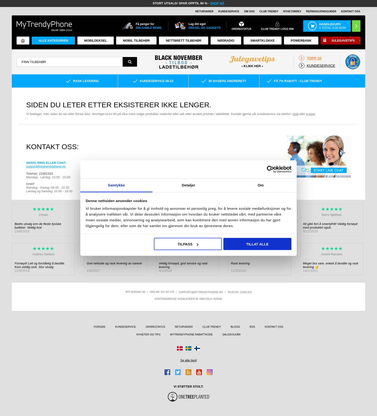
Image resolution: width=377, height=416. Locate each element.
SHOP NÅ (217, 3)
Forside (100, 326)
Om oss (249, 11)
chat (296, 114)
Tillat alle (257, 244)
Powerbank (301, 40)
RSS (252, 326)
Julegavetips (343, 40)
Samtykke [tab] (116, 185)
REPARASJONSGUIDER (321, 11)
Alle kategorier (53, 40)
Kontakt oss (350, 11)
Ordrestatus (155, 326)
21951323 (246, 292)
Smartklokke (262, 40)
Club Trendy (268, 11)
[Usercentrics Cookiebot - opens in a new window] (270, 169)
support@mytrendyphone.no (46, 166)
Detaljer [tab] (188, 185)
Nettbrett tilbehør (183, 40)
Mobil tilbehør (136, 40)
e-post (310, 114)
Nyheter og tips (148, 334)
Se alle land (188, 360)
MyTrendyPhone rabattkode (191, 334)
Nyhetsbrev (292, 11)
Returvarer (204, 11)
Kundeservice (228, 11)
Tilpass (187, 244)
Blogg (235, 326)
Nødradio (225, 40)
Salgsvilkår (231, 334)
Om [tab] (261, 185)
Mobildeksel (95, 40)
